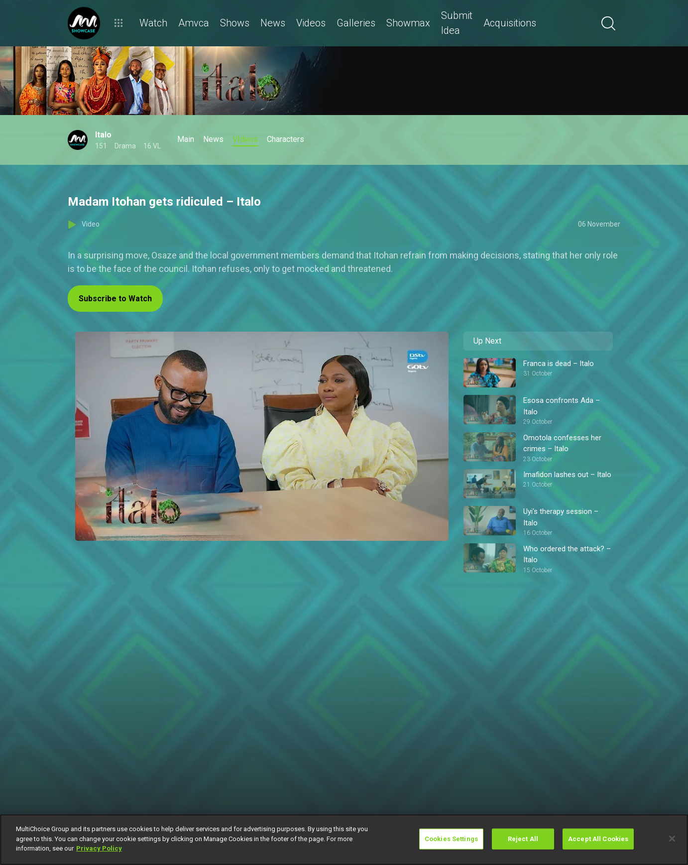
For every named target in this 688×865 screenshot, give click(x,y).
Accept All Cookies (598, 839)
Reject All (523, 839)
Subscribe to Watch (115, 298)
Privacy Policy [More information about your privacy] (99, 848)
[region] (344, 839)
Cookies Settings (451, 839)
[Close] (672, 839)
